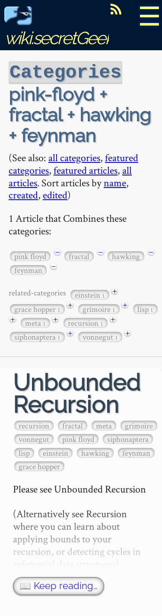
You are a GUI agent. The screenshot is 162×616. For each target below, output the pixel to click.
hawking (126, 255)
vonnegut (100, 336)
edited (55, 194)
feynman (28, 269)
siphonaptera (37, 336)
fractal (79, 255)
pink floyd (30, 255)
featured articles (86, 169)
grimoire (99, 308)
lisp (145, 308)
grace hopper (37, 308)
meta (35, 322)
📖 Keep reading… (58, 585)
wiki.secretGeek (58, 28)
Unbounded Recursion (76, 393)
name (115, 181)
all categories (74, 156)
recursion (85, 322)
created (23, 194)
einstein (90, 294)
